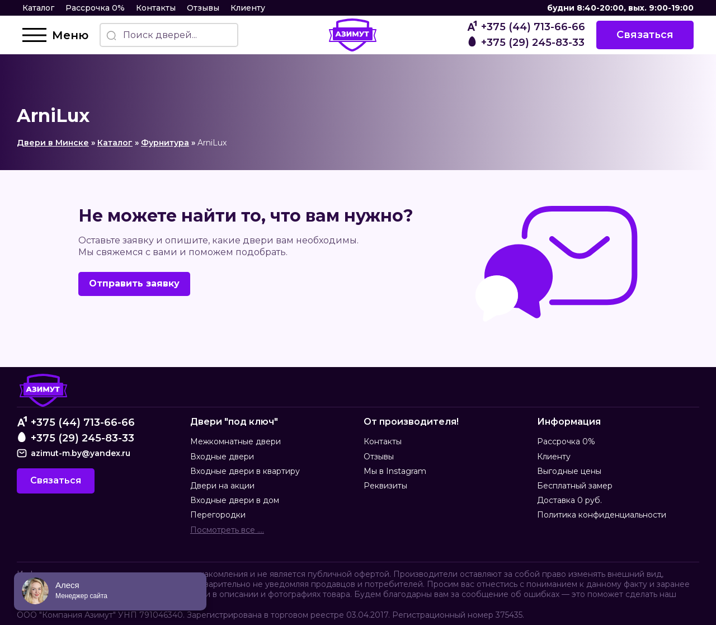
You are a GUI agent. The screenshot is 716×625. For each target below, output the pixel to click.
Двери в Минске (53, 143)
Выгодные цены (569, 471)
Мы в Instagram (395, 471)
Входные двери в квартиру (245, 471)
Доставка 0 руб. (569, 500)
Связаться (644, 35)
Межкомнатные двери (235, 441)
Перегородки (218, 515)
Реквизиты (385, 486)
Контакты (156, 8)
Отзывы (203, 8)
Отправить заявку (134, 283)
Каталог (38, 8)
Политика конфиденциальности (601, 515)
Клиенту (247, 8)
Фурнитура (165, 143)
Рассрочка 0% (95, 8)
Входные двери (222, 457)
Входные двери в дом (234, 500)
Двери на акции (222, 486)
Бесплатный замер (575, 486)
